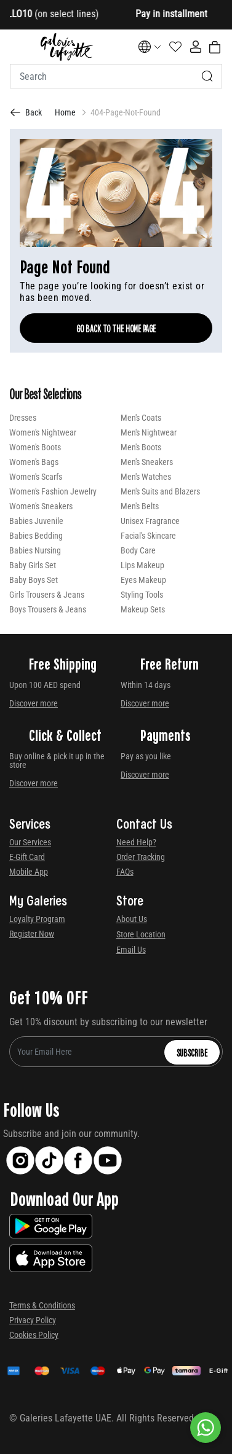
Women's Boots (35, 447)
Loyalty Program (37, 919)
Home (65, 112)
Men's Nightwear (149, 432)
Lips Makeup (142, 565)
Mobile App (28, 872)
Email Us (131, 950)
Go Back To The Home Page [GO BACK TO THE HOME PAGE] (116, 328)
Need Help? (136, 842)
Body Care (138, 550)
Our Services (30, 842)
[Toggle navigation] (18, 46)
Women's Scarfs (35, 477)
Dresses (22, 418)
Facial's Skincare (148, 536)
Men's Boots (141, 447)
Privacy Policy (32, 1320)
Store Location (141, 934)
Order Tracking (140, 857)
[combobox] (116, 76)
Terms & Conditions (42, 1305)
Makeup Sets (143, 609)
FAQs (125, 872)
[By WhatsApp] (205, 1427)
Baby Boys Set (33, 580)
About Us (131, 919)
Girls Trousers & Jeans (46, 595)
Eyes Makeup (143, 580)
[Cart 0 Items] (214, 47)
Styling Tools (142, 595)
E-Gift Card (27, 857)
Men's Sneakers (147, 462)
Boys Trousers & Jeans (47, 609)
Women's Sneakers (41, 506)
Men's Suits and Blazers (160, 491)
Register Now (31, 934)
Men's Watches (146, 477)
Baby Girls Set (32, 565)
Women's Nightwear (42, 432)
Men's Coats (141, 418)
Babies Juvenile (36, 521)
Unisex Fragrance (150, 521)
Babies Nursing (35, 550)
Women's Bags (33, 462)
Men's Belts (140, 506)
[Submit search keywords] (207, 76)
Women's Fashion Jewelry (53, 491)
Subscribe (192, 1052)
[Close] (189, 15)
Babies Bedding (36, 536)
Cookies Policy (33, 1335)
